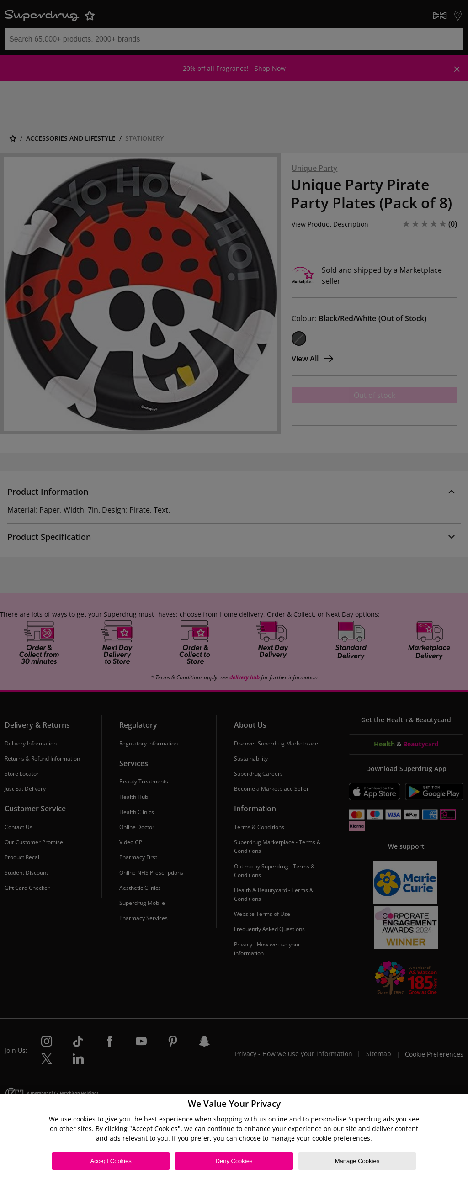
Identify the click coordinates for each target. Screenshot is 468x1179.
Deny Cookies (234, 1161)
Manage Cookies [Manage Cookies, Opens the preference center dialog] (357, 1161)
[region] (234, 1136)
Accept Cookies (110, 1161)
